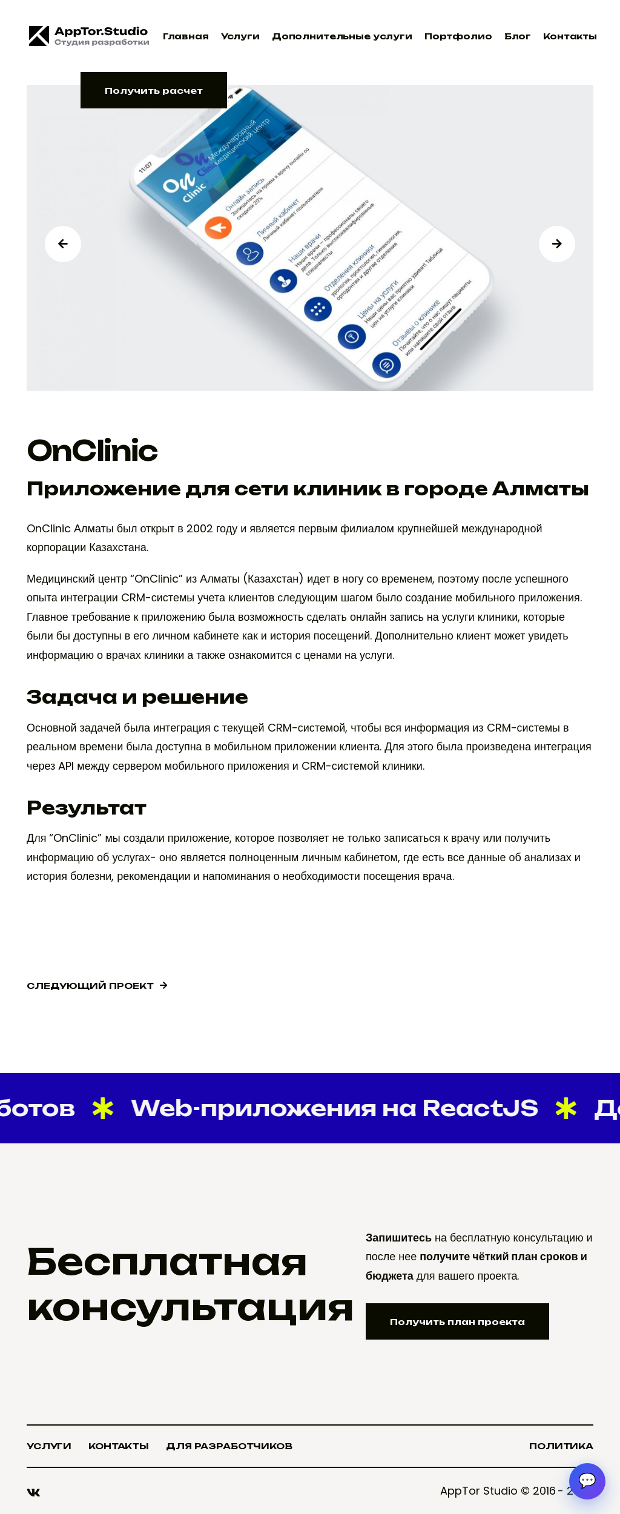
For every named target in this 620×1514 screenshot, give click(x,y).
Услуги (240, 36)
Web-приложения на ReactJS (333, 1108)
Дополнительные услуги (342, 36)
